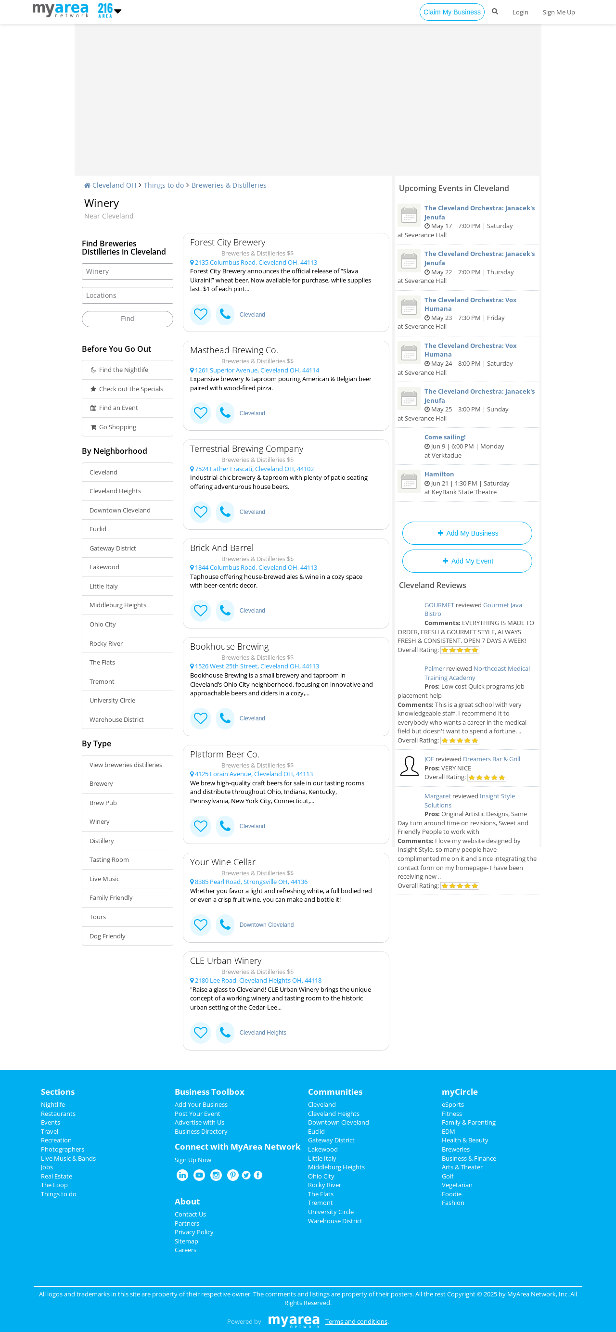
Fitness (452, 1113)
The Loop (54, 1184)
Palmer (434, 668)
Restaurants (58, 1113)
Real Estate (56, 1176)
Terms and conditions (356, 1321)
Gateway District (113, 548)
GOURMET (439, 605)
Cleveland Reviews (432, 585)
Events (50, 1122)
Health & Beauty (465, 1140)
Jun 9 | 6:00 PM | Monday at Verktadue (467, 446)
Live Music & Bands (68, 1158)
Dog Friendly (108, 936)
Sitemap (186, 1241)
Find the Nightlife (119, 369)
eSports (453, 1104)
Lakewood (104, 567)
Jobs (47, 1167)
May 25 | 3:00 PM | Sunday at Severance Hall (467, 405)
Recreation (56, 1140)
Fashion (453, 1202)
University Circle (112, 700)
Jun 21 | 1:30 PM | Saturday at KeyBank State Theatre (467, 483)
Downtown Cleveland (120, 510)
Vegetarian (457, 1184)
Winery (100, 821)
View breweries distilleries (126, 764)
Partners (187, 1223)
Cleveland (103, 472)
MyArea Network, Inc (537, 1294)
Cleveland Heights (115, 491)
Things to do (164, 185)
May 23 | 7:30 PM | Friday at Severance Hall (467, 313)
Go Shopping (113, 427)
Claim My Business (452, 12)
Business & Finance (469, 1158)
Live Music (104, 878)
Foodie (452, 1194)
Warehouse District (117, 719)
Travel (49, 1131)
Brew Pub (103, 802)
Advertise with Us (199, 1122)
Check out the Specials (126, 388)
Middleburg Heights (118, 605)
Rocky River (106, 643)
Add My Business (467, 533)
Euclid (98, 529)
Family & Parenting (469, 1122)
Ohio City (103, 624)
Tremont (102, 681)
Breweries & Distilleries (229, 185)
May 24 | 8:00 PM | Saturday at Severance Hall (467, 359)
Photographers (62, 1149)
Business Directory (201, 1131)
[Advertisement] (308, 103)
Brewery (101, 783)
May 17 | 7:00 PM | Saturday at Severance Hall (467, 221)
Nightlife (53, 1104)
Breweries (456, 1149)
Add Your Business (201, 1104)
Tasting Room (109, 859)
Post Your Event (197, 1113)
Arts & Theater (462, 1167)
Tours (98, 916)
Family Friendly (111, 897)
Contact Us (190, 1214)
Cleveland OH (110, 185)
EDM (448, 1131)
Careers (185, 1249)
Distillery (102, 840)
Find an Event (114, 407)
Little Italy (104, 586)
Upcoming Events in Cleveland (454, 188)
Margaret (437, 796)
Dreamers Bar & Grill (491, 759)
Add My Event (467, 561)
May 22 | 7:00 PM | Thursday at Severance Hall (467, 267)
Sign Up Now (193, 1159)
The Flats (102, 662)
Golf (447, 1176)
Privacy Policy (194, 1232)
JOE (429, 759)
